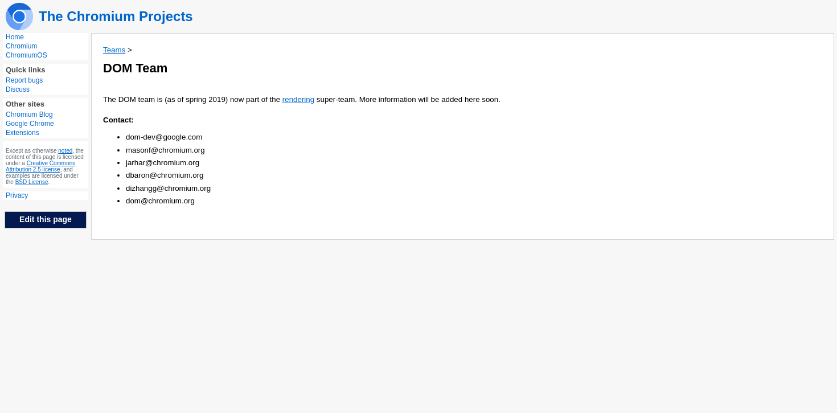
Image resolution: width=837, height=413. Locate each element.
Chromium (21, 46)
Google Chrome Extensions (30, 128)
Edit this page (45, 219)
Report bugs (24, 80)
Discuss (18, 89)
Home (15, 37)
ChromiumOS (26, 55)
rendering (298, 99)
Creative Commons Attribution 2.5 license (40, 166)
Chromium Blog (29, 114)
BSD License (31, 182)
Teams (114, 50)
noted (65, 151)
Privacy (17, 195)
